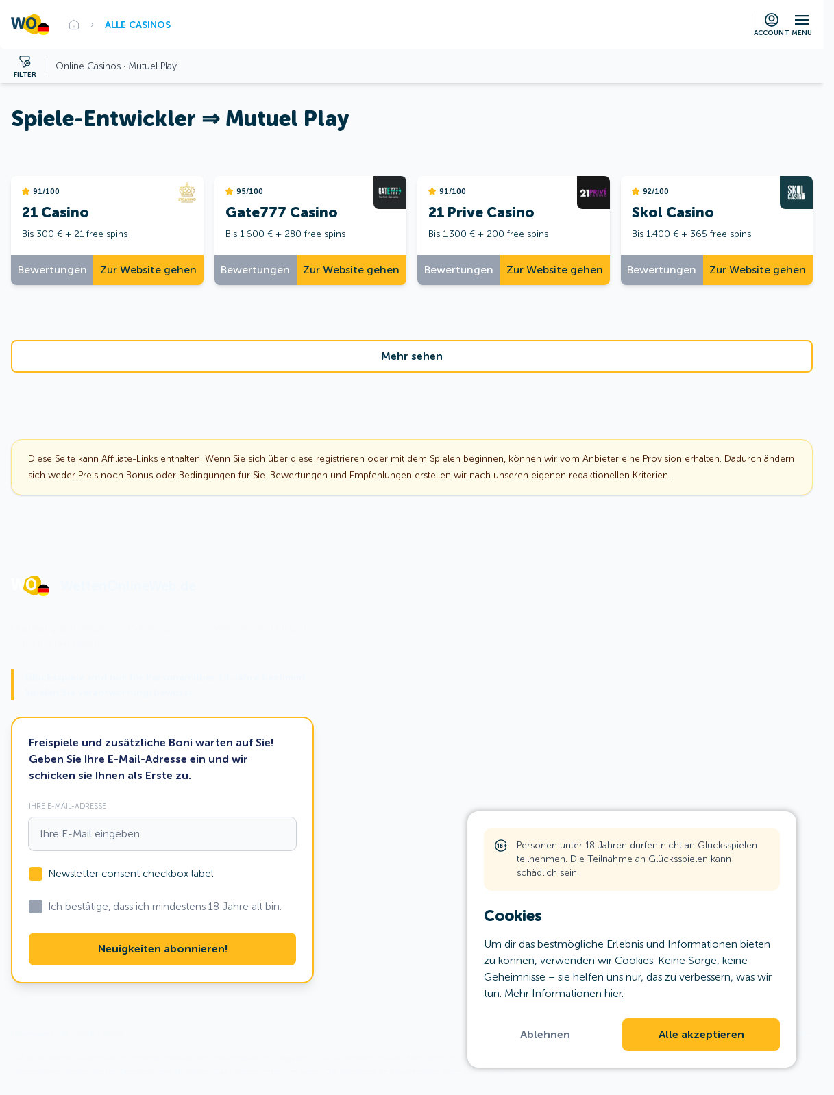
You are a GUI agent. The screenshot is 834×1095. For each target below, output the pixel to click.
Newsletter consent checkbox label (130, 873)
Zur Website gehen (148, 269)
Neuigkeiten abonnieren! (163, 949)
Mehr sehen (412, 356)
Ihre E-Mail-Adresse (67, 806)
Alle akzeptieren (701, 1035)
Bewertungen (52, 269)
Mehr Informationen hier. (564, 993)
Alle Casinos (138, 24)
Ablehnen (545, 1035)
